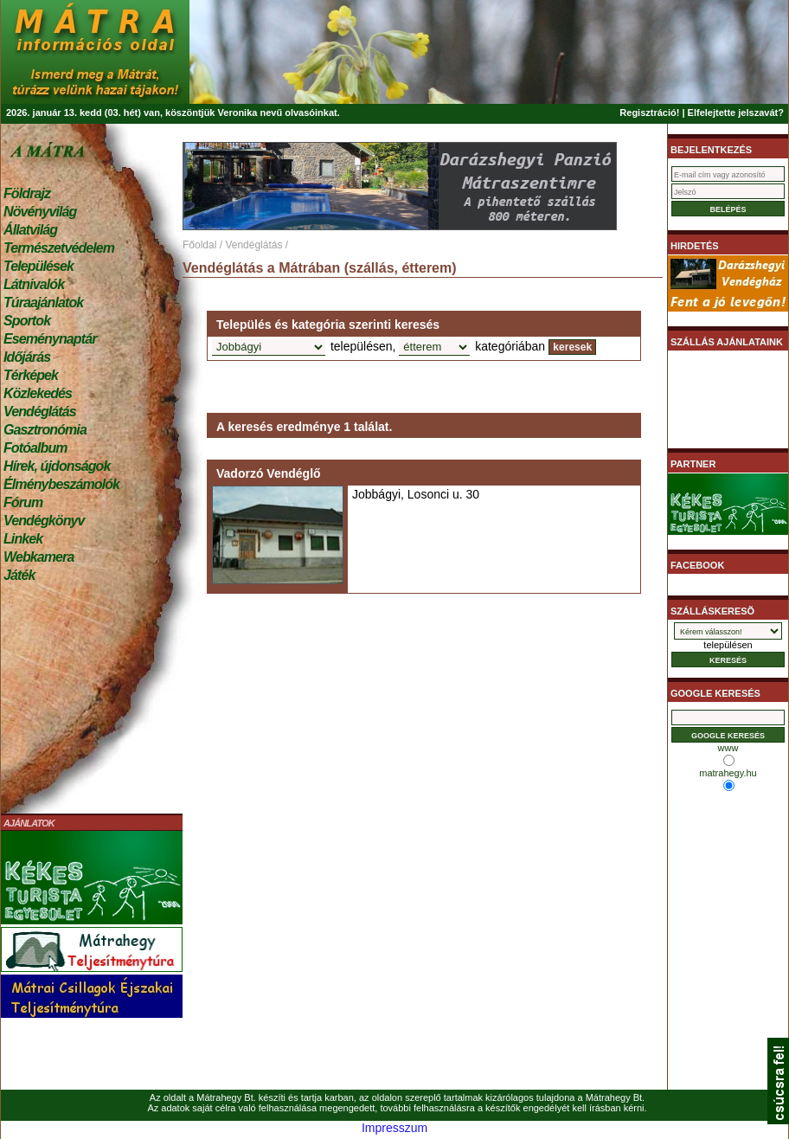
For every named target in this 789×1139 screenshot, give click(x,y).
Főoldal (199, 245)
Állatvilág (30, 229)
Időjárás (26, 357)
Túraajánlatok (43, 302)
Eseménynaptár (49, 338)
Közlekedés (37, 393)
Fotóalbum (35, 448)
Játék (19, 575)
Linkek (22, 538)
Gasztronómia (45, 429)
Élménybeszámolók (61, 484)
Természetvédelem (58, 248)
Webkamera (38, 557)
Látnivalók (33, 284)
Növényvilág (39, 211)
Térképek (30, 375)
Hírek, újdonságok (56, 466)
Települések (38, 266)
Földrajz (26, 193)
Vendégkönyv (44, 520)
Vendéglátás (39, 411)
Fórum (22, 502)
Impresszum (394, 1128)
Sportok (26, 320)
